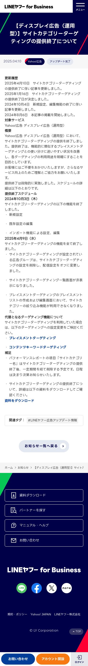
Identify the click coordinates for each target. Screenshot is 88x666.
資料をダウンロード (19, 400)
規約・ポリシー (17, 614)
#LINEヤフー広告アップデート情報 (52, 420)
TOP (78, 631)
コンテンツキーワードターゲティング (37, 347)
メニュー (80, 6)
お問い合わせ (18, 659)
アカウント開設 (53, 659)
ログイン (79, 662)
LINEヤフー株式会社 (67, 614)
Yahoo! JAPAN (41, 614)
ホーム (9, 467)
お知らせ (23, 467)
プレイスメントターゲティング (32, 338)
